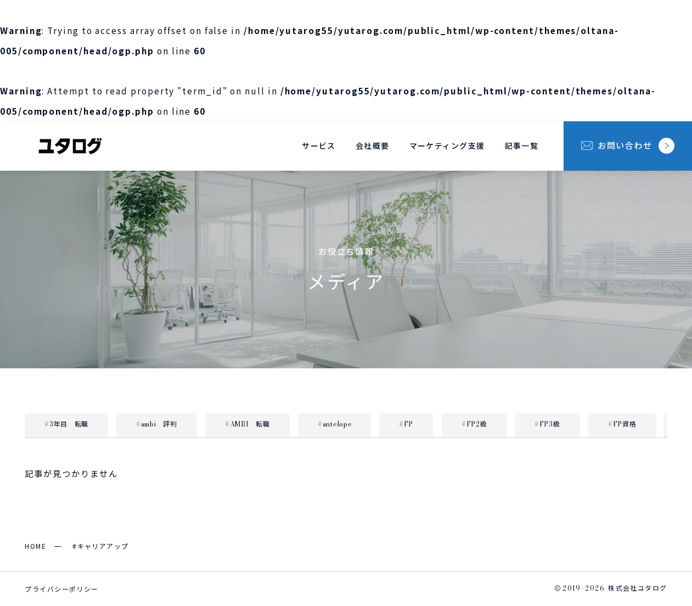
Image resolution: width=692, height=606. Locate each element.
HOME (35, 546)
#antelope (334, 424)
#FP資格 (622, 424)
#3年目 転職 (66, 424)
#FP (406, 424)
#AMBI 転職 (247, 424)
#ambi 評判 (156, 424)
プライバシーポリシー (61, 588)
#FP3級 (547, 424)
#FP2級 (474, 424)
